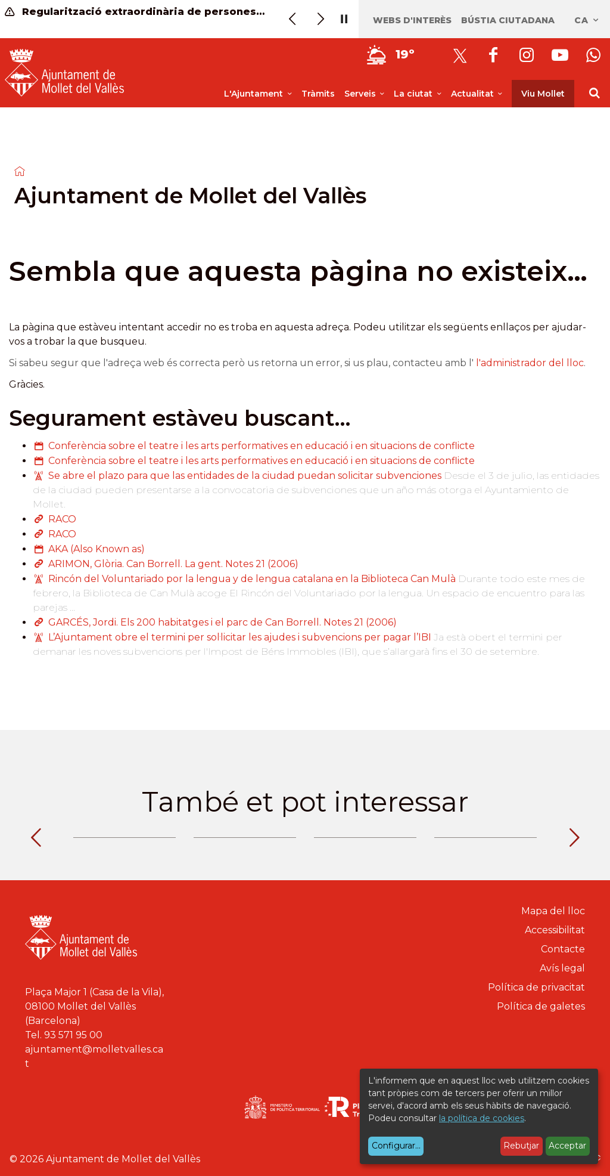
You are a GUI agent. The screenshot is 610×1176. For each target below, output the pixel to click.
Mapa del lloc (553, 911)
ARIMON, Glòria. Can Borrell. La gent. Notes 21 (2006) (173, 564)
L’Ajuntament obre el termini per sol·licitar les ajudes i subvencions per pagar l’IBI (239, 637)
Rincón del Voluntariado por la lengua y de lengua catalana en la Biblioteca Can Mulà (252, 578)
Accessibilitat (555, 930)
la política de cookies (481, 1118)
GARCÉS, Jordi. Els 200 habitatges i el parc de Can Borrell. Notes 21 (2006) (222, 622)
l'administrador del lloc (530, 363)
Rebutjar (521, 1145)
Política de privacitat (536, 987)
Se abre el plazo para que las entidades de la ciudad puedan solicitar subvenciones (244, 475)
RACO (62, 519)
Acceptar (567, 1145)
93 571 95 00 (73, 1035)
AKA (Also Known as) (96, 549)
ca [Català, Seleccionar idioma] (587, 20)
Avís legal (562, 968)
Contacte (563, 949)
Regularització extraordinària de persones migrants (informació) (136, 11)
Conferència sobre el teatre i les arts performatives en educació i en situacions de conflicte (261, 445)
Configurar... (396, 1145)
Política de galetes (541, 1006)
